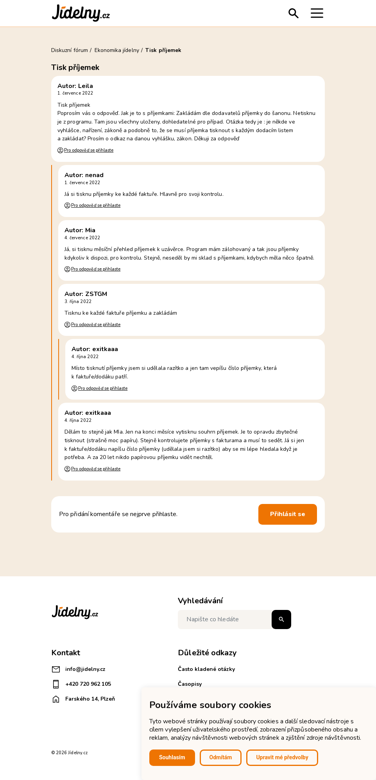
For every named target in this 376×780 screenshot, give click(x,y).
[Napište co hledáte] (234, 619)
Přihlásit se (287, 514)
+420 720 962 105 (81, 684)
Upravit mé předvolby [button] (282, 757)
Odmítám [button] (220, 757)
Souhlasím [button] (172, 757)
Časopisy (190, 684)
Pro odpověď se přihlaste (88, 150)
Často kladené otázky (206, 669)
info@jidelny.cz (78, 669)
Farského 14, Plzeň (83, 699)
